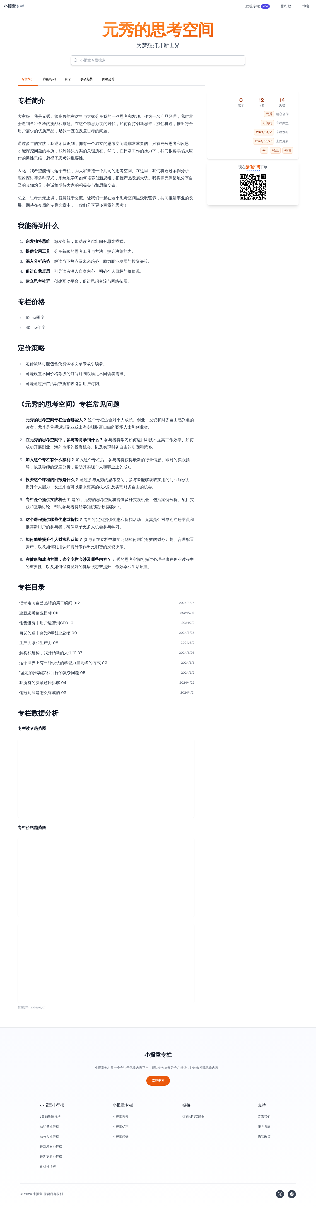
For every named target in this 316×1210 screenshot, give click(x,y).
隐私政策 (264, 1137)
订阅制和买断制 (193, 1117)
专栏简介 (27, 79)
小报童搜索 (120, 1117)
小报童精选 (120, 1137)
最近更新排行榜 (51, 1157)
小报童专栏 (158, 1055)
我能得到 (49, 79)
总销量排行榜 (49, 1127)
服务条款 (264, 1127)
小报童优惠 (120, 1127)
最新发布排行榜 (51, 1147)
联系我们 (264, 1117)
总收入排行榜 (49, 1137)
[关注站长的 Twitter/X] (280, 1194)
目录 (68, 79)
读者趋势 (86, 79)
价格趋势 (108, 79)
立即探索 (158, 1080)
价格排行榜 (48, 1167)
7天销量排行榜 (50, 1117)
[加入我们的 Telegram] (292, 1194)
